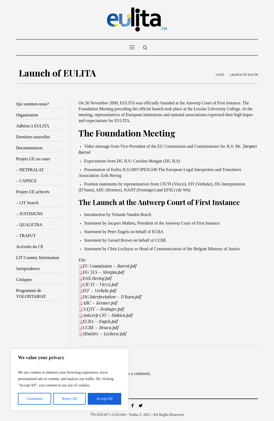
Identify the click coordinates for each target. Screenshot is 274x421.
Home (220, 74)
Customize (34, 399)
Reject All (69, 399)
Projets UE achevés (32, 191)
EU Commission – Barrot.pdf (109, 266)
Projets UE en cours (33, 159)
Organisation (27, 115)
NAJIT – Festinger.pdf (103, 309)
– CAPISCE (26, 181)
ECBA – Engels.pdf (100, 321)
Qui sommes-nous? (32, 104)
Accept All (104, 399)
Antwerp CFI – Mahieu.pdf (107, 315)
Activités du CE (29, 246)
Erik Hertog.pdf (97, 278)
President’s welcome (108, 414)
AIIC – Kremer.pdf (100, 303)
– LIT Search (27, 202)
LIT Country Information (37, 257)
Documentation (29, 148)
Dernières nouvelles (33, 137)
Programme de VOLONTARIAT (31, 293)
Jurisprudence (28, 268)
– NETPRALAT (30, 170)
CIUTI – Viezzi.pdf (100, 284)
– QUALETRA (29, 224)
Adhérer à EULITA (32, 126)
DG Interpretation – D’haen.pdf (112, 296)
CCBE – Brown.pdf (101, 327)
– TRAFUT (26, 235)
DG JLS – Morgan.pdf (103, 272)
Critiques (24, 279)
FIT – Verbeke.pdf (99, 290)
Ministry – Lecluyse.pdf (104, 333)
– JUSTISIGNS (29, 213)
